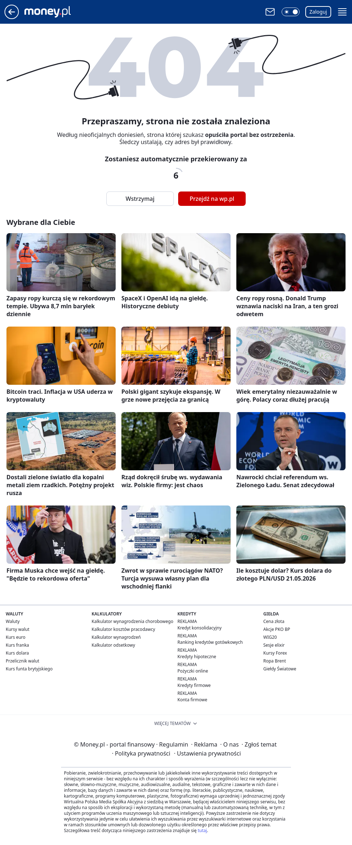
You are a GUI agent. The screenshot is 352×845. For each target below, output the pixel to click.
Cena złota (273, 621)
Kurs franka (17, 645)
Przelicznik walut (22, 661)
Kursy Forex (275, 653)
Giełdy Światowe (279, 669)
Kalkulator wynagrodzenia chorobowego (132, 621)
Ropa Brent (274, 661)
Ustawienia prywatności (207, 753)
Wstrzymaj (140, 199)
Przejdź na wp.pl (212, 199)
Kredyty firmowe (194, 685)
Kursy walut (17, 629)
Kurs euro (16, 637)
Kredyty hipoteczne (196, 657)
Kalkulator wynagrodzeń (116, 637)
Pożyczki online (192, 671)
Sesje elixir (273, 645)
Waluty (13, 621)
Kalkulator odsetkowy (113, 645)
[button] (291, 12)
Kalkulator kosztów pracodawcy (123, 629)
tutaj (202, 830)
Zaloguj (318, 11)
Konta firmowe (192, 700)
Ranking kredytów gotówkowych (210, 642)
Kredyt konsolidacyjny (199, 628)
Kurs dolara (17, 653)
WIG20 (270, 637)
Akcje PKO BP (276, 629)
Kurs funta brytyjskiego (29, 669)
